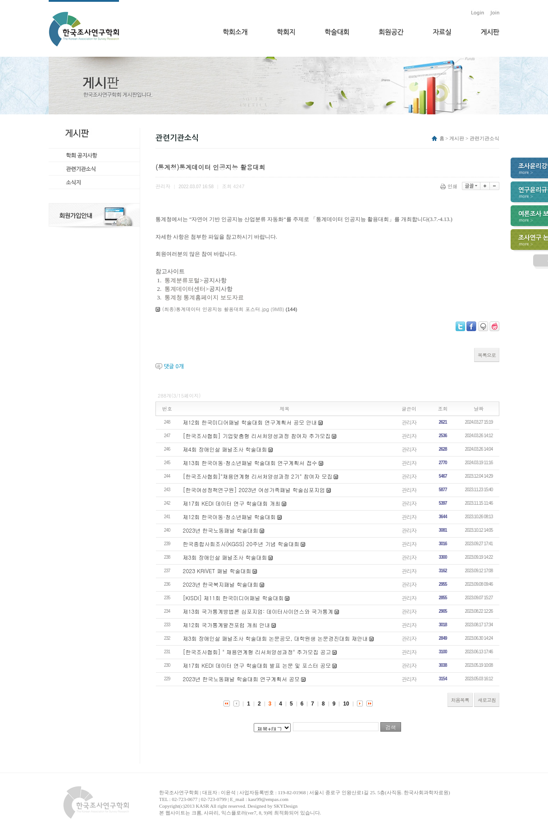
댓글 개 (173, 366)
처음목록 (460, 700)
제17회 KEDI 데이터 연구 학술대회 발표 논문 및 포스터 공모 (257, 665)
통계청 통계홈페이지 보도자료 (204, 297)
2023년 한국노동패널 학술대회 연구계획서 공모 (241, 679)
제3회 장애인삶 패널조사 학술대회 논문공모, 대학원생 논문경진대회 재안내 (275, 638)
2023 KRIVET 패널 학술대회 (217, 571)
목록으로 (487, 355)
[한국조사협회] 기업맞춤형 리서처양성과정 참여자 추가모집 (257, 435)
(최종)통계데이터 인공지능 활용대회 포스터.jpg (215, 309)
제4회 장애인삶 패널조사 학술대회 (225, 449)
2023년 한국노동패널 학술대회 (221, 530)
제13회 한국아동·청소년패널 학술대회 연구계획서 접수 (250, 462)
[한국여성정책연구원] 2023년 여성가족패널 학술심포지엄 (254, 489)
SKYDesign (285, 806)
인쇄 (449, 186)
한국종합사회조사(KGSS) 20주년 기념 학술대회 (241, 543)
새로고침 (487, 700)
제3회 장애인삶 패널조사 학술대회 (225, 557)
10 (346, 704)
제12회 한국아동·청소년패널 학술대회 (229, 516)
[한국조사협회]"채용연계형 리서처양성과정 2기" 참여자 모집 (258, 476)
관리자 (409, 422)
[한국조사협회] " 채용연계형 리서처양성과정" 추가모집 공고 (257, 652)
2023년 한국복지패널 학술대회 (221, 584)
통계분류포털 (182, 280)
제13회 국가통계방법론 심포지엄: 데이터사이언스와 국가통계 (258, 611)
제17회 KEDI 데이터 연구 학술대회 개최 (232, 503)
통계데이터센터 (185, 288)
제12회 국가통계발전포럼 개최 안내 (226, 625)
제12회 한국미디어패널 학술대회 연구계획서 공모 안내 (250, 422)
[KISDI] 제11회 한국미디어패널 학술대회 (233, 598)
